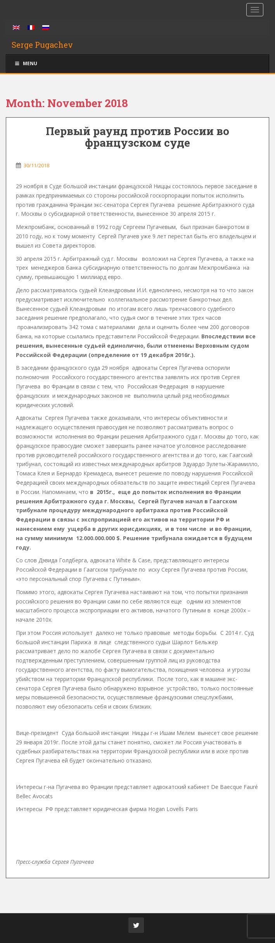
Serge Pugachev (42, 45)
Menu (25, 63)
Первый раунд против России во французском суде (137, 137)
